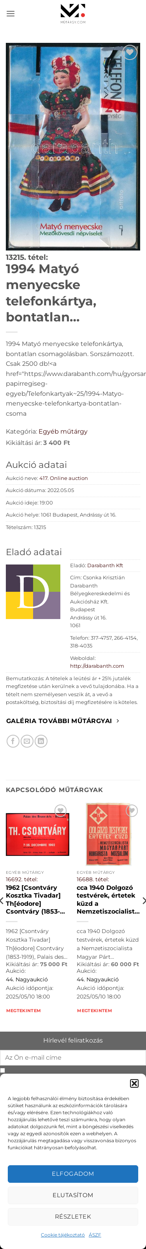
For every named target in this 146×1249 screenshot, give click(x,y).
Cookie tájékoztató (63, 1235)
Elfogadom (73, 1173)
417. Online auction (63, 478)
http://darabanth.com (97, 666)
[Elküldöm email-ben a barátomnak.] (27, 741)
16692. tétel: (22, 879)
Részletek (73, 1216)
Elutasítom (73, 1195)
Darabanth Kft (105, 565)
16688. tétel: (93, 879)
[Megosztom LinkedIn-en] (41, 741)
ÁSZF (95, 1235)
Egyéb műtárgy (63, 431)
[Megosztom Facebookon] (13, 741)
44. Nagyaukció (27, 979)
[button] (134, 1083)
